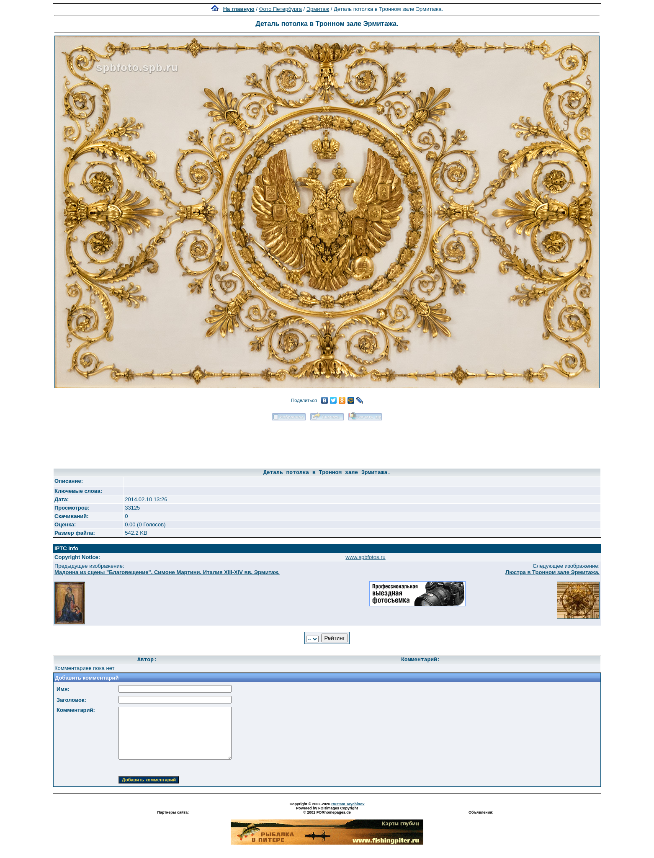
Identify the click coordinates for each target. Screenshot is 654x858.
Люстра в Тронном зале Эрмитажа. (552, 572)
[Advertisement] (327, 441)
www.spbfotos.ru (365, 557)
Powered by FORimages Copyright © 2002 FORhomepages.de (327, 810)
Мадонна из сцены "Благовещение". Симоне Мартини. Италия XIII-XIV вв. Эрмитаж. (167, 572)
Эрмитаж (318, 9)
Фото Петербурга (280, 9)
